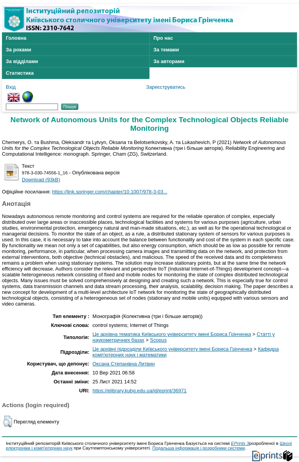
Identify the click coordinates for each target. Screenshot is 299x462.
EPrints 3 (240, 443)
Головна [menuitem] (16, 38)
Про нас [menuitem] (163, 38)
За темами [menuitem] (166, 50)
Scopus (158, 340)
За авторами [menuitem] (169, 61)
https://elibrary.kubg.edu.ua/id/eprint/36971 (140, 390)
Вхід (11, 87)
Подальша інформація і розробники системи (198, 448)
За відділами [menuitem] (22, 61)
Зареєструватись (165, 87)
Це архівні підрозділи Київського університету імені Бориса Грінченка (172, 349)
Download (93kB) (41, 180)
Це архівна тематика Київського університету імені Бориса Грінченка (172, 334)
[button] (7, 421)
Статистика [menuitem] (20, 73)
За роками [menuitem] (18, 50)
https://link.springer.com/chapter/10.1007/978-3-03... (109, 192)
